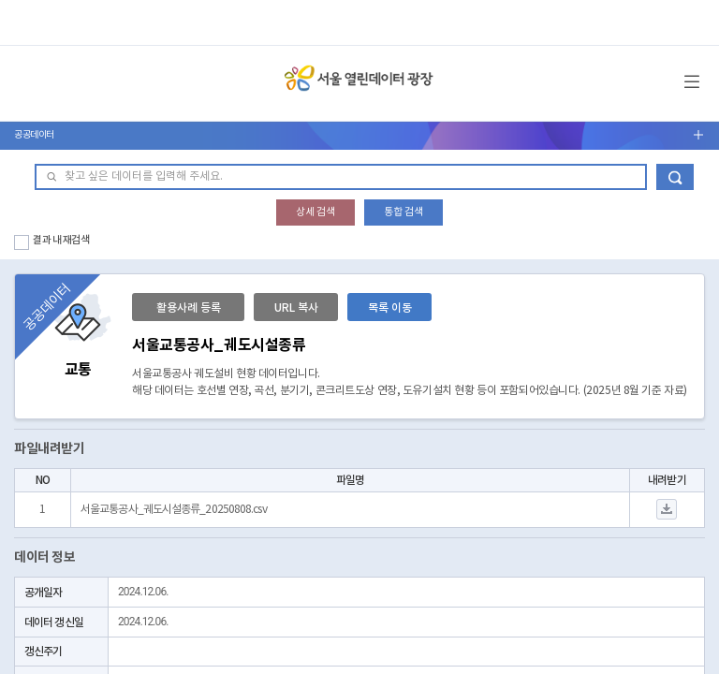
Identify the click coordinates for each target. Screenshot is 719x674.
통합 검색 (403, 212)
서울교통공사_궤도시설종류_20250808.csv (174, 510)
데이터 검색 (675, 177)
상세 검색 (315, 212)
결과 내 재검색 (61, 240)
